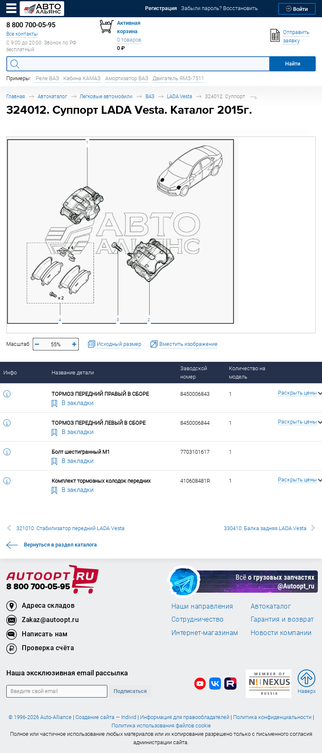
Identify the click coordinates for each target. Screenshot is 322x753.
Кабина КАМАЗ (82, 78)
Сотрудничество (197, 619)
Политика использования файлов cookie (161, 725)
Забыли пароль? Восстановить (219, 8)
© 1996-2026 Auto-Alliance (40, 717)
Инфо (10, 372)
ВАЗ (149, 96)
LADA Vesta (179, 96)
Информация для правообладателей (184, 717)
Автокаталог (52, 96)
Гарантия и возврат (282, 619)
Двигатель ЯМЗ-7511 (178, 78)
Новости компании (281, 632)
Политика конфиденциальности (272, 717)
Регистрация (161, 8)
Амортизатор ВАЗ (126, 78)
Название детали (73, 372)
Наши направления (202, 606)
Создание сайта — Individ (105, 717)
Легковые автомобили (106, 96)
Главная (15, 96)
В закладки (72, 402)
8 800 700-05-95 (38, 587)
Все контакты (22, 34)
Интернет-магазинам (204, 632)
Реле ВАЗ (47, 78)
